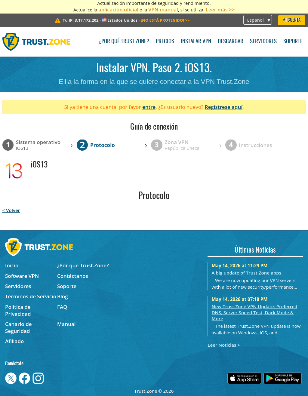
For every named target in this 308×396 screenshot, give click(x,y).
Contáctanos (72, 275)
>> (165, 20)
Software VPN (22, 275)
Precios (165, 42)
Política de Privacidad (18, 310)
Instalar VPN (196, 42)
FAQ (62, 306)
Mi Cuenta (291, 20)
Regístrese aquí (223, 106)
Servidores (263, 42)
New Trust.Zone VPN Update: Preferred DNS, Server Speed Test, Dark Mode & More (254, 312)
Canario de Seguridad (18, 327)
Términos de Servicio (30, 296)
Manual (66, 324)
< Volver (11, 210)
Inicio (11, 265)
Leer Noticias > (224, 345)
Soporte (293, 42)
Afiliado (14, 341)
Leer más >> (220, 9)
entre (149, 106)
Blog (62, 296)
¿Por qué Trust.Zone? (123, 42)
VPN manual (163, 9)
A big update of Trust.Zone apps (246, 273)
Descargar (230, 42)
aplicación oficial (118, 9)
